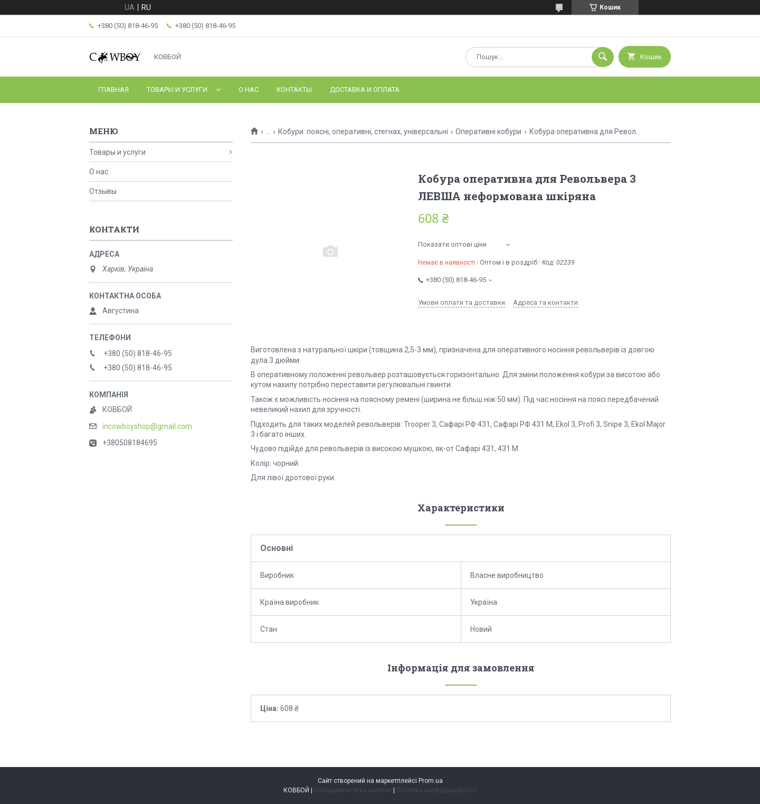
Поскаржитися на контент (353, 790)
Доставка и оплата (365, 90)
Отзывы (103, 191)
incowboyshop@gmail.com (147, 426)
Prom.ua (431, 780)
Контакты (294, 90)
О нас (249, 90)
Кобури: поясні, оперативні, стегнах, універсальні (363, 131)
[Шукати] (603, 57)
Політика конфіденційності (436, 790)
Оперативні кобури (488, 131)
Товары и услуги (177, 90)
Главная (113, 90)
